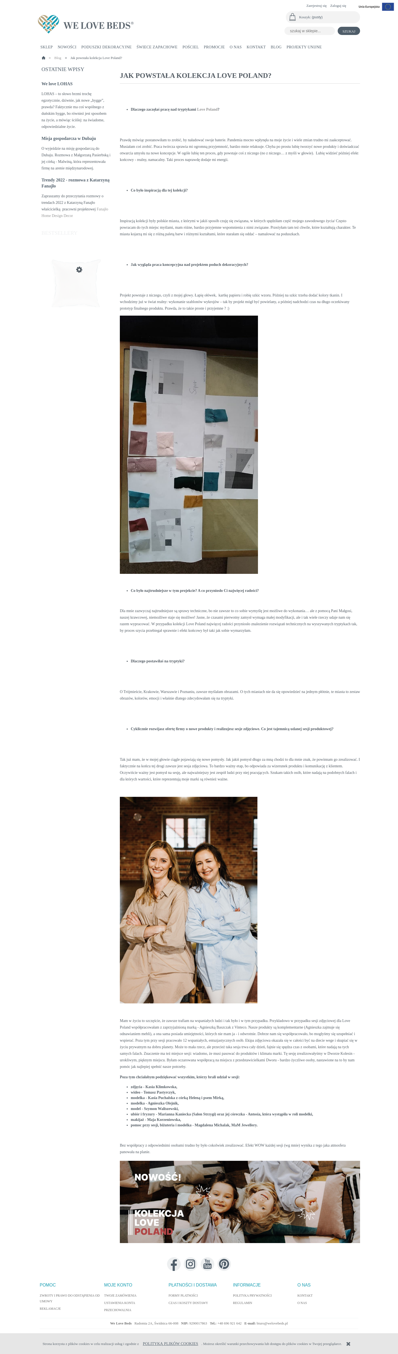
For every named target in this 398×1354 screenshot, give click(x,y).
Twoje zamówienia (120, 1295)
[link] (240, 1202)
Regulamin (242, 1303)
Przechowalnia (117, 1310)
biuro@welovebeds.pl (272, 1323)
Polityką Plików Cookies (170, 1343)
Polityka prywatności (252, 1295)
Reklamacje (50, 1309)
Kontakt (305, 1295)
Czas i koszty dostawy (188, 1303)
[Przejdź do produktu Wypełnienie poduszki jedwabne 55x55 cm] (76, 296)
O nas (302, 1303)
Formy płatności (183, 1295)
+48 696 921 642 (229, 1323)
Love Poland (207, 109)
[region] (240, 1203)
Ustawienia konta (119, 1303)
